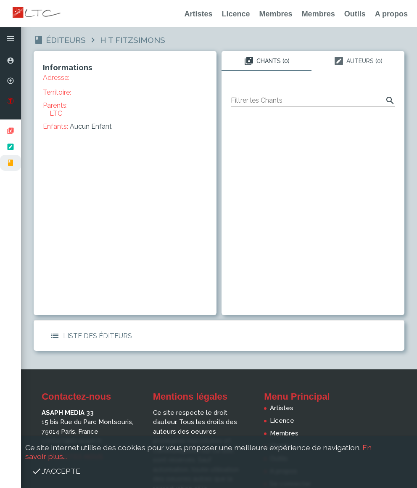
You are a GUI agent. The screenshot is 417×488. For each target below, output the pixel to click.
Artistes (199, 14)
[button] (10, 38)
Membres (276, 14)
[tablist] (313, 61)
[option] (10, 60)
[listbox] (10, 146)
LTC (56, 113)
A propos (391, 14)
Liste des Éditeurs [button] (89, 335)
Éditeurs (66, 40)
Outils (355, 14)
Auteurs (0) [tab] (358, 61)
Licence (236, 14)
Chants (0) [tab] (267, 61)
